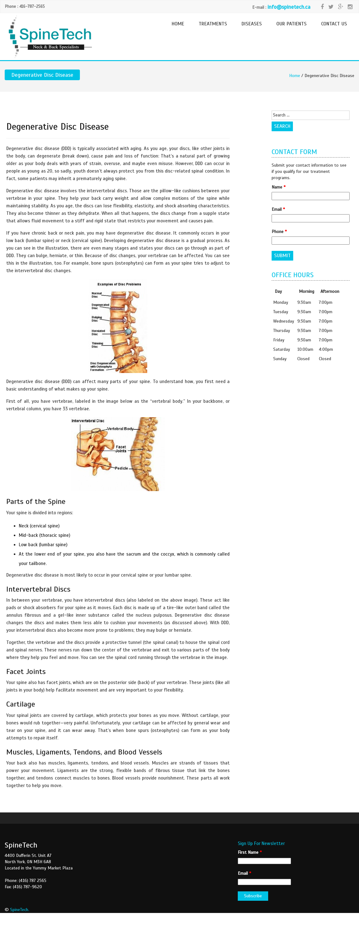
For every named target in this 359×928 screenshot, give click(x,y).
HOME (178, 24)
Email (278, 209)
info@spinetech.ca (289, 7)
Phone (279, 231)
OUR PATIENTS (291, 24)
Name (278, 187)
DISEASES (252, 24)
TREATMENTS (213, 24)
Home (294, 75)
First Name (250, 852)
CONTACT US (334, 24)
